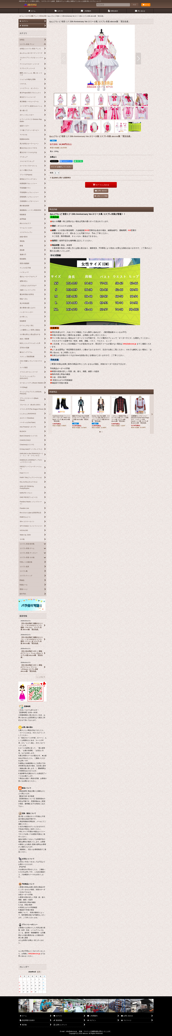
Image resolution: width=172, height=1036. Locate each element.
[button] (63, 58)
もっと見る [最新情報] (40, 677)
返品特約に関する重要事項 (60, 178)
